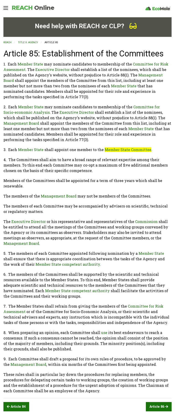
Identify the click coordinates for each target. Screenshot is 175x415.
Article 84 (16, 407)
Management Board (21, 123)
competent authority (81, 264)
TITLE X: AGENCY (28, 42)
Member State (30, 64)
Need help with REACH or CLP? (86, 26)
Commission (146, 221)
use (104, 332)
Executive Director (52, 69)
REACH (33, 7)
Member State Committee (128, 149)
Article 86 (158, 407)
